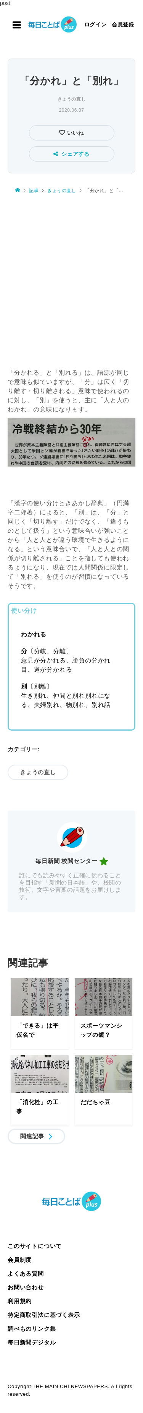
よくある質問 (26, 1273)
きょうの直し (71, 99)
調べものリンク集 (32, 1328)
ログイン (95, 24)
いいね (74, 133)
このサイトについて (35, 1246)
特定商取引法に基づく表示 (44, 1315)
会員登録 (123, 24)
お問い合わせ (26, 1287)
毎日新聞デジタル (32, 1342)
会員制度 (20, 1259)
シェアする (71, 154)
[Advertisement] (71, 277)
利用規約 (20, 1301)
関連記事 (32, 1136)
